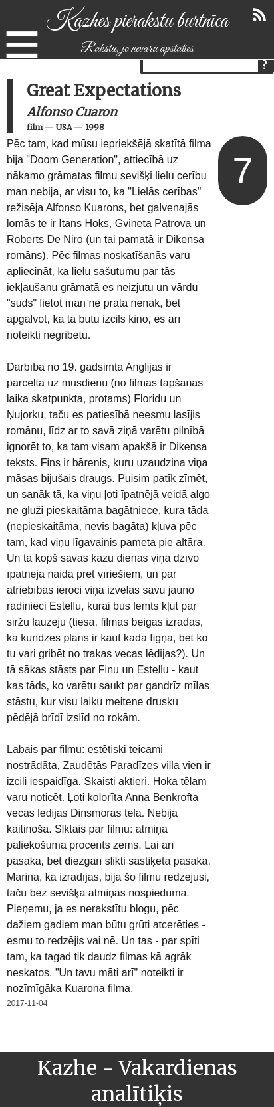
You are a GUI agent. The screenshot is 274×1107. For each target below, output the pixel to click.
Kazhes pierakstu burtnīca (137, 21)
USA (64, 127)
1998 (94, 127)
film (35, 127)
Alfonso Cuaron (72, 112)
